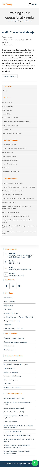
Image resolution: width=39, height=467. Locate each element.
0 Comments (8, 45)
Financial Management (11, 40)
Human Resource (7, 152)
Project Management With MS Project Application (18, 198)
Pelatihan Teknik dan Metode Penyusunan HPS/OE (18, 187)
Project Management (9, 145)
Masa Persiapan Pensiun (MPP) (12, 195)
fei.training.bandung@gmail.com (20, 269)
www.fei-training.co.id (16, 275)
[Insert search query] (19, 91)
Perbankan (5, 168)
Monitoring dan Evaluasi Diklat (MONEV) (15, 216)
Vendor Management (9, 202)
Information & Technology (10, 160)
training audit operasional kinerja (21, 21)
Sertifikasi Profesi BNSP (10, 118)
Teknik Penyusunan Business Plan (13, 191)
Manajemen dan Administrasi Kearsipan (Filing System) (17, 221)
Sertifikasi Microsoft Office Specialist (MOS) (16, 122)
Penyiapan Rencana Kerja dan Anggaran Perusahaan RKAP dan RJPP (19, 227)
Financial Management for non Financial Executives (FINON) (19, 233)
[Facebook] (7, 286)
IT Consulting (6, 129)
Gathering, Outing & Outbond (12, 133)
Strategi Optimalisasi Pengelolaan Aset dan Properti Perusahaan (16, 207)
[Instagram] (13, 286)
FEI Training (8, 37)
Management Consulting (10, 125)
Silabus (23, 40)
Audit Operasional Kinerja (18, 32)
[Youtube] (19, 286)
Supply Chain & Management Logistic (14, 148)
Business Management (9, 156)
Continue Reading (11, 75)
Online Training (7, 110)
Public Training (7, 102)
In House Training (7, 106)
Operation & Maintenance (10, 172)
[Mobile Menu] (33, 4)
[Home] (8, 21)
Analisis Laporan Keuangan (11, 212)
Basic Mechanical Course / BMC (12, 183)
